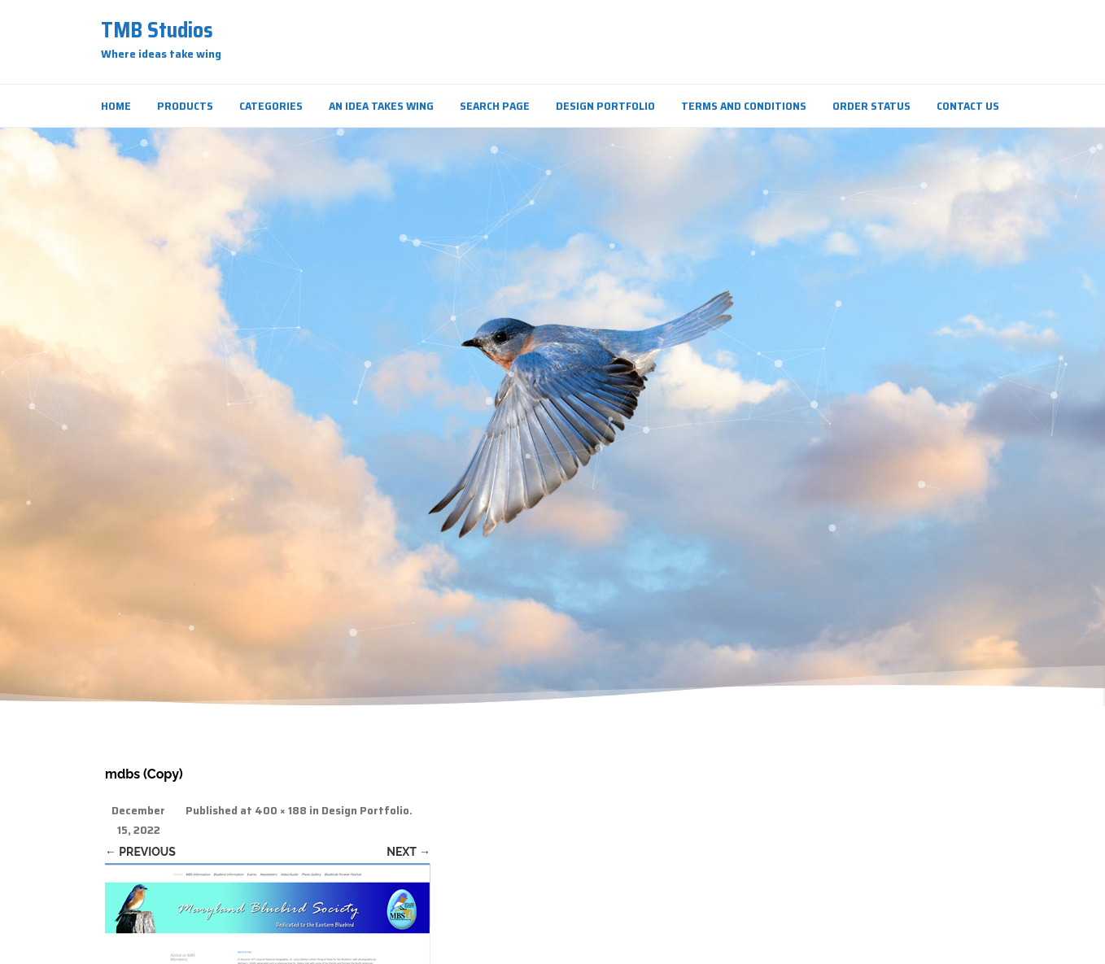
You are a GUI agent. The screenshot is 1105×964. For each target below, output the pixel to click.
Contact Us (968, 106)
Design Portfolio (605, 106)
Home (116, 106)
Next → (408, 851)
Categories (271, 106)
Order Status (871, 106)
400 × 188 (281, 810)
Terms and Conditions (743, 106)
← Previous (140, 851)
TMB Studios (157, 29)
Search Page (495, 106)
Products (185, 106)
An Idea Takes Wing (381, 106)
